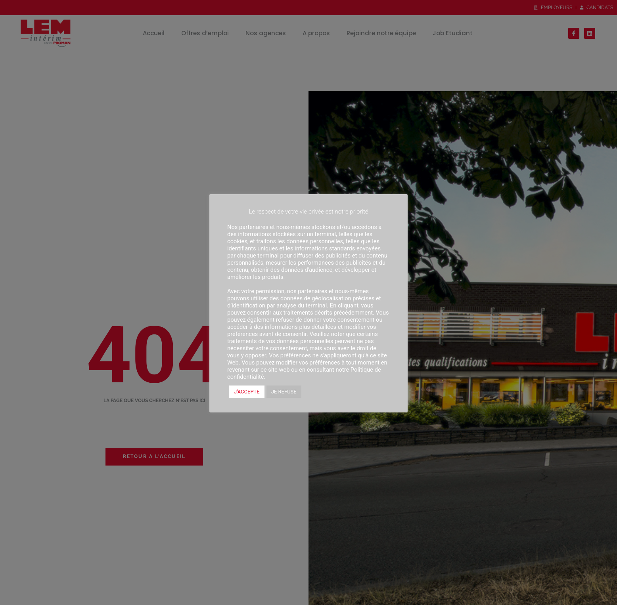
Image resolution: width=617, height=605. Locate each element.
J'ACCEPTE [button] (247, 392)
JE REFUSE (284, 392)
